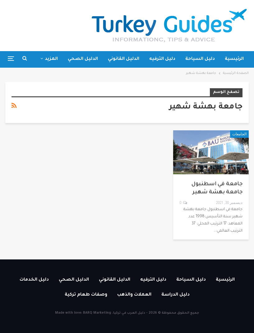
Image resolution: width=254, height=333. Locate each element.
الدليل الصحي (83, 59)
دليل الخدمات (34, 280)
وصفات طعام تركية (86, 294)
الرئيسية (234, 59)
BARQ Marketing (97, 313)
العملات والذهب (134, 294)
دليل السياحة (200, 59)
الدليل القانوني (123, 59)
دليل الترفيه (162, 59)
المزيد (51, 59)
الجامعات (239, 134)
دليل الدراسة (175, 294)
